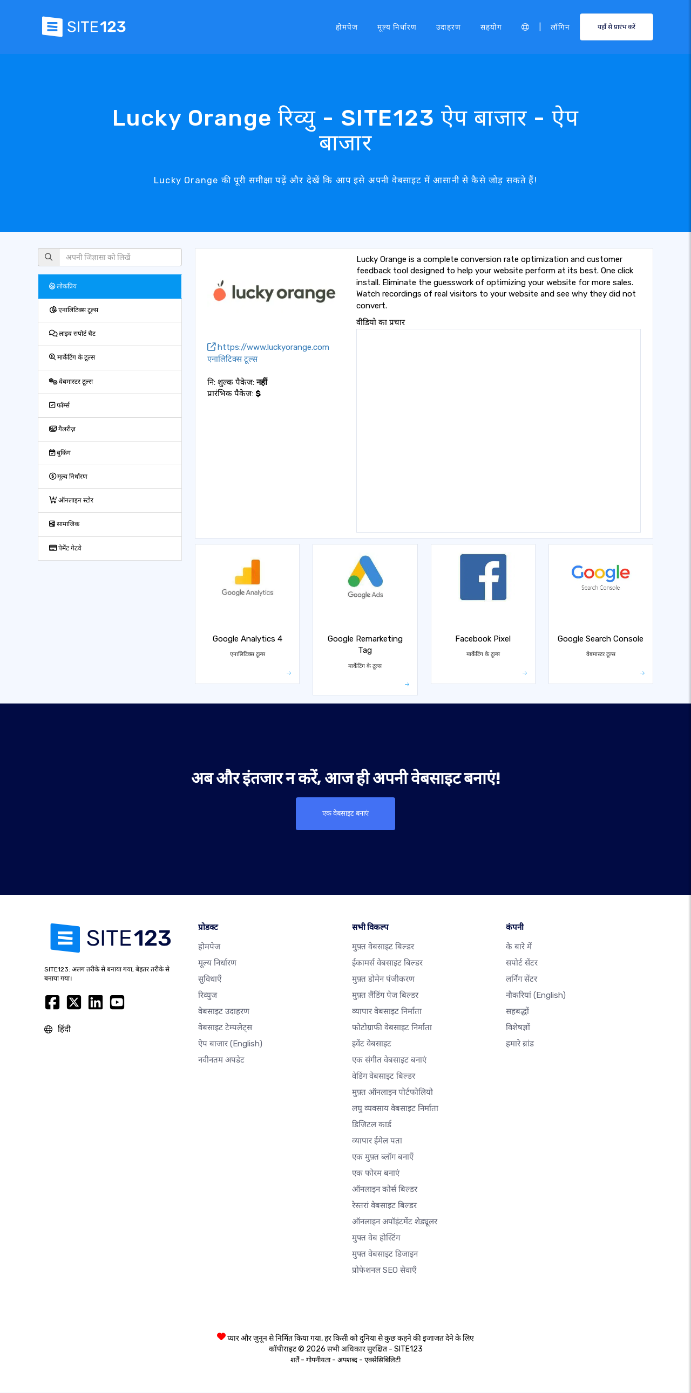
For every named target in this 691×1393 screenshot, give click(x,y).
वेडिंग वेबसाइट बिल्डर (383, 1076)
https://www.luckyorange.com (268, 347)
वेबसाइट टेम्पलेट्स (225, 1028)
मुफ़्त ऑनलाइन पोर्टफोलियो (392, 1093)
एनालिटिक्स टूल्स (73, 310)
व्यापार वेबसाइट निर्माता (387, 1012)
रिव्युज (207, 996)
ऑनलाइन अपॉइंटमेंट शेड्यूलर (394, 1222)
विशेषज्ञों (518, 1028)
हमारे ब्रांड (520, 1044)
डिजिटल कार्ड (371, 1125)
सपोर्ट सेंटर (522, 963)
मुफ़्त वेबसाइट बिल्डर (383, 947)
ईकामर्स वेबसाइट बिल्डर (387, 963)
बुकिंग (60, 453)
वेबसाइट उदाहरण (223, 1012)
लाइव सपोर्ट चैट (72, 333)
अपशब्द (347, 1360)
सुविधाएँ (209, 979)
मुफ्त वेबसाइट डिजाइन (385, 1254)
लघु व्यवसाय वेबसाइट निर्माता (395, 1109)
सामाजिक (64, 524)
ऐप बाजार (230, 1044)
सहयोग (491, 26)
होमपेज (347, 26)
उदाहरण (448, 26)
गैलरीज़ (62, 429)
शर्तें (294, 1360)
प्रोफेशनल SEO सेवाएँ (384, 1270)
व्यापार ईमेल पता (377, 1141)
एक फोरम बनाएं (375, 1173)
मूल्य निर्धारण (397, 26)
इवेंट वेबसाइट (371, 1044)
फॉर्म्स (59, 405)
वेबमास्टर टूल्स (71, 381)
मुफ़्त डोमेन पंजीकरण (383, 979)
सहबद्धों (517, 1012)
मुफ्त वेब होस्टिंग (376, 1238)
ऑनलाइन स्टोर (71, 500)
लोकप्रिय (63, 286)
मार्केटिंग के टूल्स (72, 357)
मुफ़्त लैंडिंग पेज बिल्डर (385, 996)
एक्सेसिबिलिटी (382, 1360)
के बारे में (519, 947)
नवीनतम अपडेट (221, 1060)
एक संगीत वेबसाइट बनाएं (389, 1060)
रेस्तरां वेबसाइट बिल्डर (384, 1206)
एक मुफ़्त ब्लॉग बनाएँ (383, 1157)
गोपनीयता (318, 1360)
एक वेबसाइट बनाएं (346, 813)
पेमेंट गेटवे (65, 548)
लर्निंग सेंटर (521, 979)
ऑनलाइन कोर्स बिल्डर (384, 1190)
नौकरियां (536, 996)
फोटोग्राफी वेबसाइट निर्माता (392, 1028)
